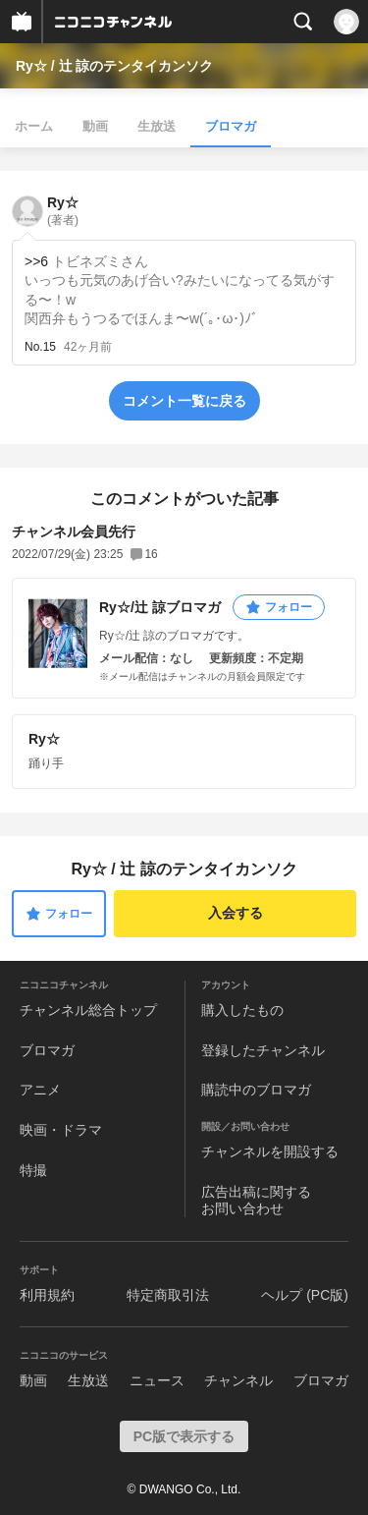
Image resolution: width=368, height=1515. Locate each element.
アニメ (40, 1089)
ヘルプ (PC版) (304, 1295)
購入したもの (242, 1010)
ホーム (34, 126)
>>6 (36, 261)
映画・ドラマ (61, 1130)
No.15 (40, 347)
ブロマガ (230, 126)
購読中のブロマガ (256, 1089)
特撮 (33, 1170)
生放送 (156, 126)
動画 (95, 126)
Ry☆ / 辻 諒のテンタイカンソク (114, 66)
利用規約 (47, 1295)
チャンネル (238, 1380)
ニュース (157, 1380)
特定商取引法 (168, 1295)
